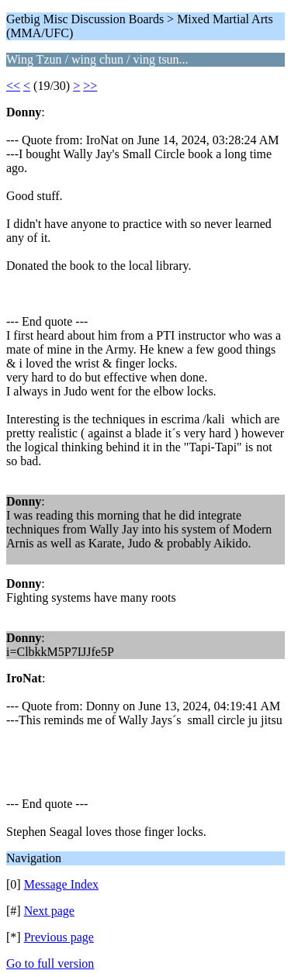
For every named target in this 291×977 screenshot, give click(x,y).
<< (13, 85)
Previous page (59, 937)
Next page (49, 910)
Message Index (61, 884)
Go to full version (50, 963)
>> (90, 85)
